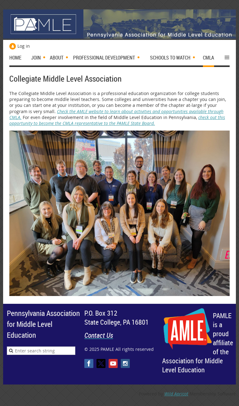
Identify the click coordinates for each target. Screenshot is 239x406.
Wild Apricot (176, 394)
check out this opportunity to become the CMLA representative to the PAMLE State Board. (117, 120)
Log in (23, 46)
